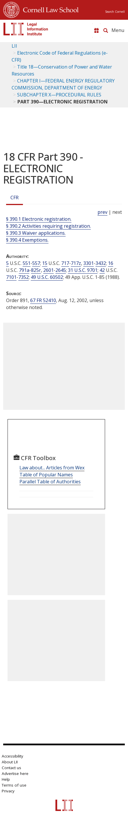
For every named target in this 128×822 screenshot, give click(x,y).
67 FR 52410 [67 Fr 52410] (43, 300)
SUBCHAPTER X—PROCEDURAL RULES (59, 94)
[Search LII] (106, 30)
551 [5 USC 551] (26, 263)
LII (14, 46)
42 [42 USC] (102, 270)
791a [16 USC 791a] (24, 270)
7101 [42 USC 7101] (11, 277)
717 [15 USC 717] (65, 263)
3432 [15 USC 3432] (100, 263)
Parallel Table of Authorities (50, 481)
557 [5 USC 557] (36, 263)
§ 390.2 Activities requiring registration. (48, 226)
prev (102, 212)
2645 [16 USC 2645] (60, 270)
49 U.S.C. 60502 (47, 277)
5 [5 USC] (7, 263)
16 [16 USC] (110, 263)
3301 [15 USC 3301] (88, 263)
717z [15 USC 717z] (76, 263)
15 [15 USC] (44, 263)
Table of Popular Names (46, 474)
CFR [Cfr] (14, 197)
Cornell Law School (49, 9)
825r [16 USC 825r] (36, 270)
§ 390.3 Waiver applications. (36, 233)
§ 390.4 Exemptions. (27, 240)
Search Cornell (115, 12)
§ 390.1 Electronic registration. (38, 219)
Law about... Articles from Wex (51, 467)
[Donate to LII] (96, 30)
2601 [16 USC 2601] (48, 270)
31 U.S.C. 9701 (83, 270)
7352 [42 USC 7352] (23, 277)
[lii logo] (25, 29)
